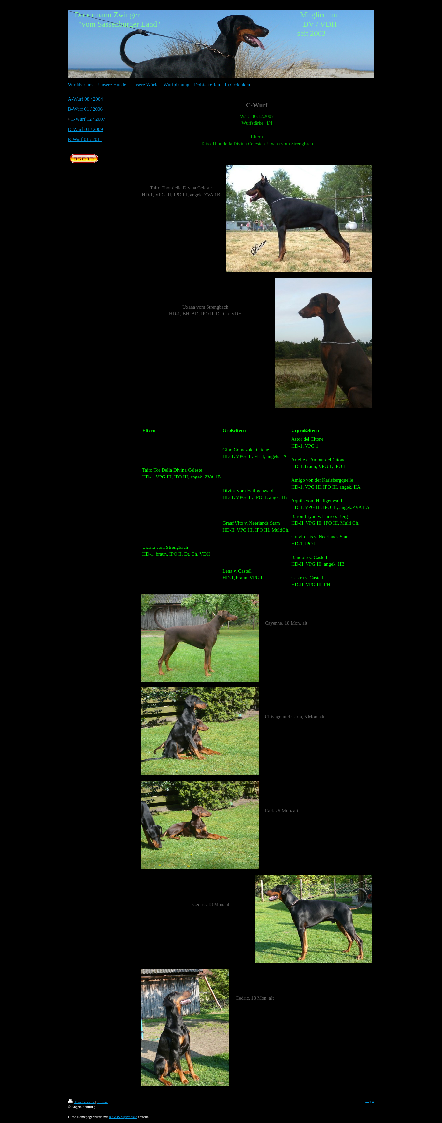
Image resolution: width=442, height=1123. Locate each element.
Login (369, 1101)
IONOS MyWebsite (123, 1117)
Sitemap (102, 1102)
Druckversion (81, 1102)
